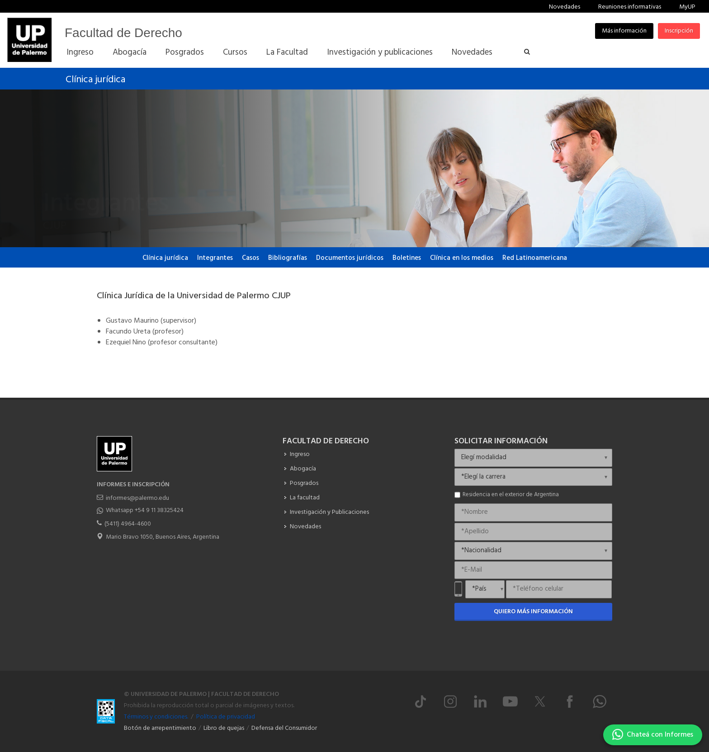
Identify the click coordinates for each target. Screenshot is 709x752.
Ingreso (300, 454)
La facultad (305, 498)
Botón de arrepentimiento (160, 728)
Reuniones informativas (629, 7)
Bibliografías (287, 258)
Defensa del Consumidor (284, 728)
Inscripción (679, 31)
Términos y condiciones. (156, 717)
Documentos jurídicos (349, 258)
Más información (624, 31)
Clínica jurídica (95, 80)
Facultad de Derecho (123, 33)
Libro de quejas (223, 728)
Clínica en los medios (461, 258)
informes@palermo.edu (137, 498)
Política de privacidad (225, 717)
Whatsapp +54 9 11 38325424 (145, 510)
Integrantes (215, 258)
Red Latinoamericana (534, 258)
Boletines (406, 258)
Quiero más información (533, 611)
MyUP (687, 7)
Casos (250, 258)
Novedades (564, 7)
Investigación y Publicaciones (329, 512)
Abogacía (303, 469)
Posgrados (304, 483)
